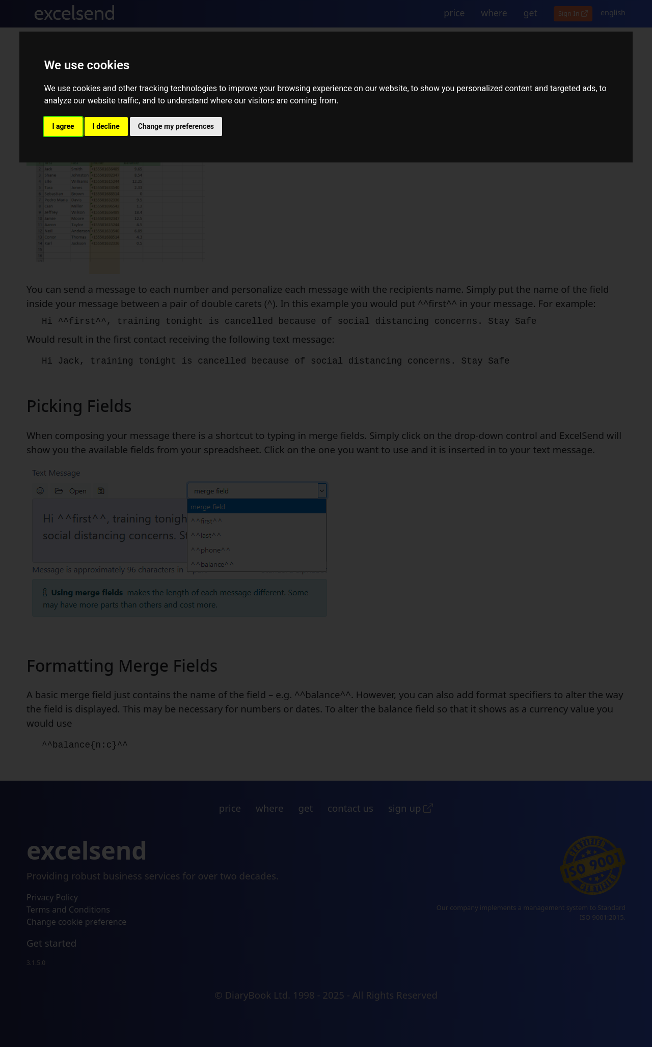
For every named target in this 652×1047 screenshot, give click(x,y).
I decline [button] (106, 126)
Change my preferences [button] (176, 126)
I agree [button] (63, 126)
